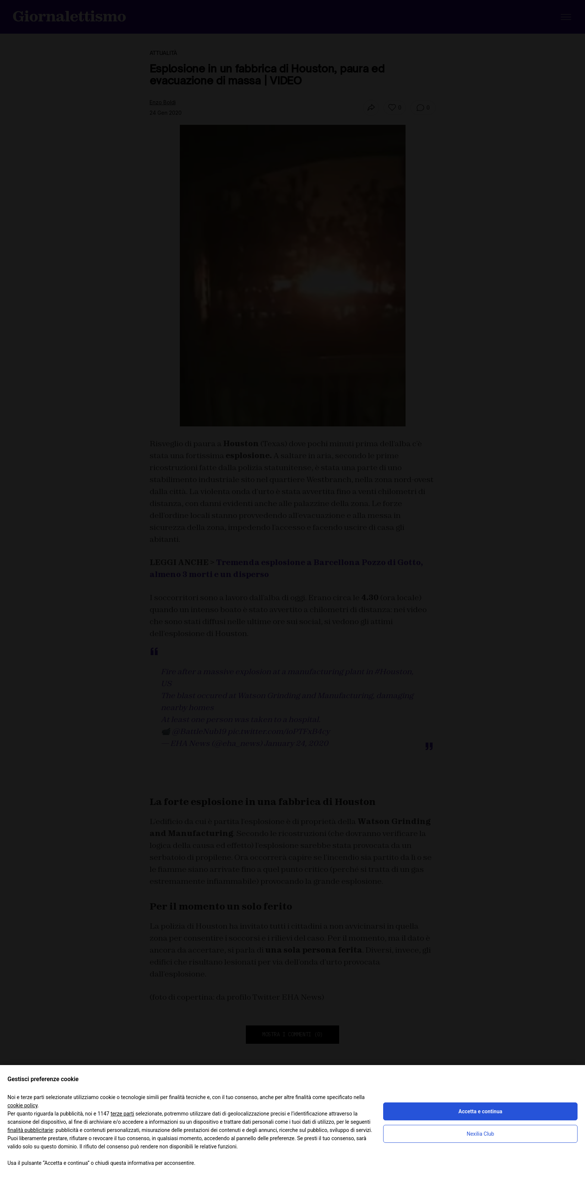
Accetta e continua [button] (480, 1111)
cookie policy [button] (22, 1105)
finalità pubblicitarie (30, 1130)
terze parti (122, 1114)
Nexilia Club (480, 1134)
